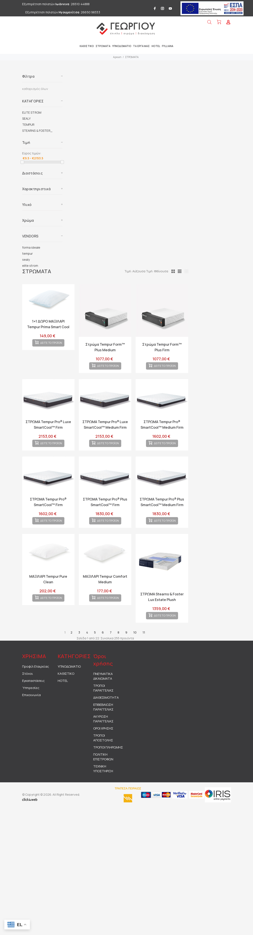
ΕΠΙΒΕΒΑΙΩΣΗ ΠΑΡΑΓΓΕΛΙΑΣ (103, 720)
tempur (27, 253)
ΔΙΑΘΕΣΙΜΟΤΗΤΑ (106, 711)
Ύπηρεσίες (30, 701)
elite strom (30, 266)
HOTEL (63, 694)
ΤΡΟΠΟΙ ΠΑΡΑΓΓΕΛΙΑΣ (103, 701)
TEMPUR (28, 124)
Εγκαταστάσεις (33, 694)
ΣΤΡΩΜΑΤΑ (132, 57)
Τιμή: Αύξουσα (155, 271)
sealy (26, 259)
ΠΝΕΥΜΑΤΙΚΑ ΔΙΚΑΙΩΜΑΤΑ (103, 690)
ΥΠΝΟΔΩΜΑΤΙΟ (69, 680)
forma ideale (31, 247)
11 (144, 646)
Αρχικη (117, 57)
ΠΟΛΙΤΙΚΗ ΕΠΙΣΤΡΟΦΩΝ (103, 770)
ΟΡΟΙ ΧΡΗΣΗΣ (103, 742)
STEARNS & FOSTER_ (37, 131)
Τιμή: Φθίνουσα (177, 271)
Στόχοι (27, 687)
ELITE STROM (32, 112)
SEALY (26, 118)
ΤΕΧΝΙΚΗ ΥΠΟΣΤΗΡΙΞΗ (103, 782)
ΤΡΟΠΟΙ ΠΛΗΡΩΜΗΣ (108, 761)
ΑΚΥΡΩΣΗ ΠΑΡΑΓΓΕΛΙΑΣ (103, 732)
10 (135, 646)
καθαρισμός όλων (35, 89)
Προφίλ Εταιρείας (35, 680)
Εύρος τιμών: (31, 153)
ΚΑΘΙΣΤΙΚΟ (66, 687)
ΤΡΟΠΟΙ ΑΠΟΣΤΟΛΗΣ (103, 751)
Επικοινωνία (31, 708)
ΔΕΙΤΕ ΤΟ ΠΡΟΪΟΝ (51, 346)
